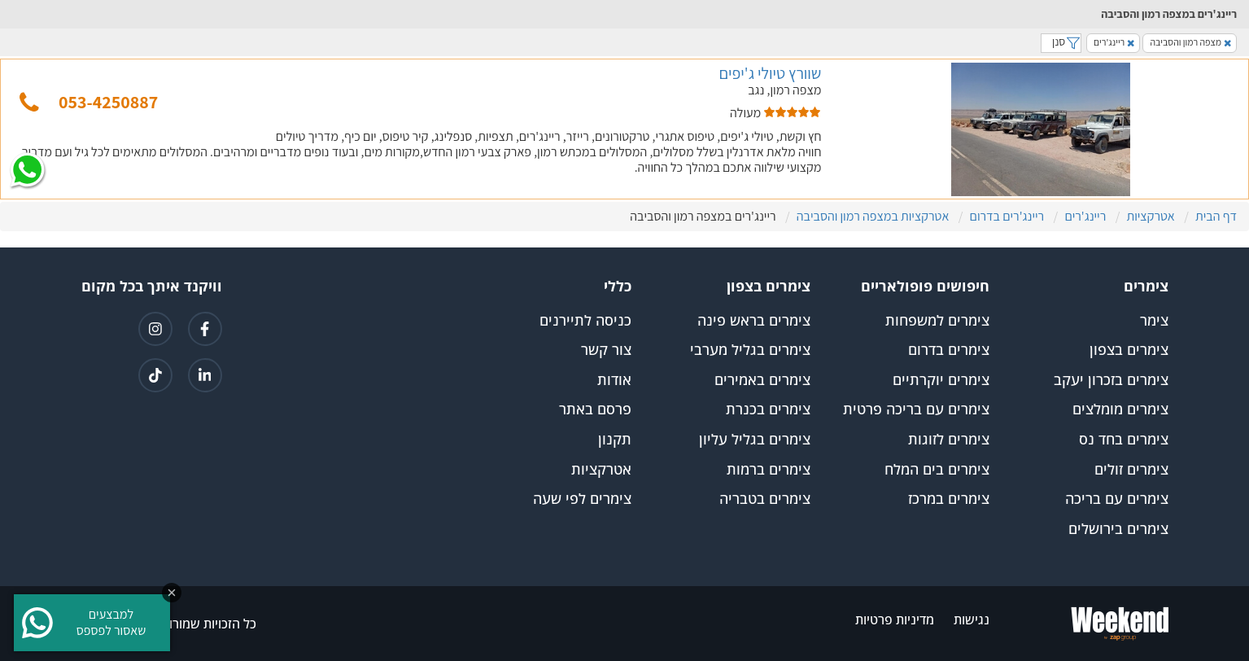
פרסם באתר (595, 409)
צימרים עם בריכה (1116, 499)
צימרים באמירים (762, 380)
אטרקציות (601, 470)
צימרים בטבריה (764, 499)
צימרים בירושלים (1118, 529)
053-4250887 (108, 101)
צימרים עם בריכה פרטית (916, 409)
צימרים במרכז (948, 499)
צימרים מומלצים (1120, 409)
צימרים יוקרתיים (941, 380)
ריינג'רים (1114, 42)
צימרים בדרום (948, 350)
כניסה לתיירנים (585, 321)
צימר (1154, 321)
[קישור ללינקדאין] (205, 375)
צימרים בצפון (1129, 350)
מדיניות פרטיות (894, 620)
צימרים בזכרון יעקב (1111, 380)
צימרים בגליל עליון (754, 440)
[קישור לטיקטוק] (155, 375)
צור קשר (606, 350)
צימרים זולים (1131, 470)
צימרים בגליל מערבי (750, 350)
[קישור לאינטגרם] (155, 329)
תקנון (614, 440)
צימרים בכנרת (768, 409)
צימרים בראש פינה (753, 321)
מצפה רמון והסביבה (1190, 42)
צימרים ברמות (768, 470)
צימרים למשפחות (937, 321)
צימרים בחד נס (1123, 440)
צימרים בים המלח (936, 470)
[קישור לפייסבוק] (205, 329)
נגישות (971, 620)
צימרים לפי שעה (582, 499)
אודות (614, 380)
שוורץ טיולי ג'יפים (769, 73)
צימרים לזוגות (948, 440)
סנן (1061, 41)
